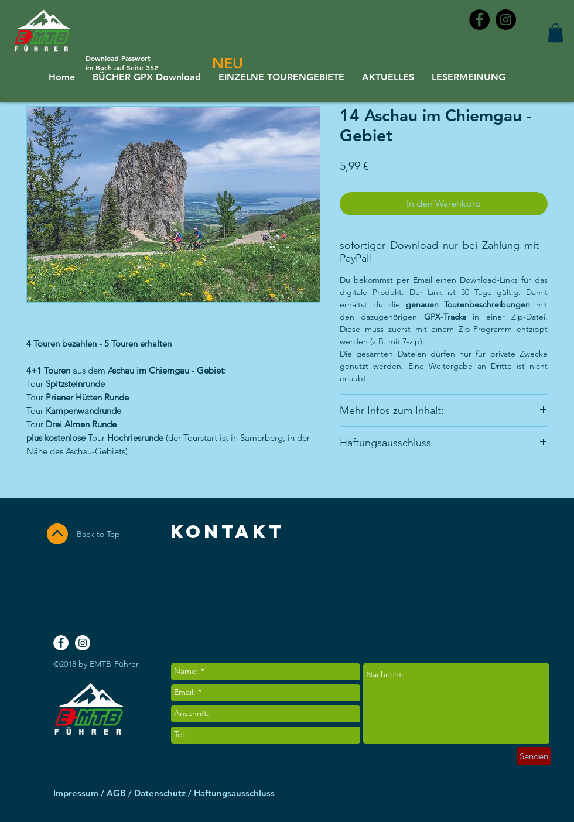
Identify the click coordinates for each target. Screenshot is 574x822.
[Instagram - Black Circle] (506, 19)
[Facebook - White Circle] (61, 642)
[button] (555, 32)
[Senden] (534, 756)
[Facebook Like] (502, 591)
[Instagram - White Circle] (82, 642)
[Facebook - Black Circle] (479, 19)
